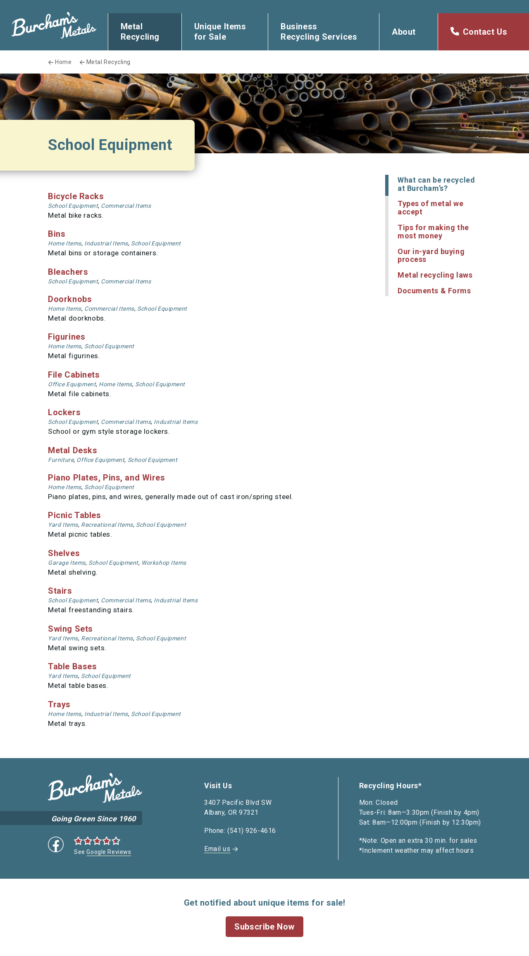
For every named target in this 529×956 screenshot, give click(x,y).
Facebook (56, 844)
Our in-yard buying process (431, 255)
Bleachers (68, 272)
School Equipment (73, 205)
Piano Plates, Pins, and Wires (106, 478)
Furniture (61, 460)
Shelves (64, 553)
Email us (217, 849)
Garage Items (67, 562)
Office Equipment (72, 384)
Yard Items (63, 524)
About (404, 32)
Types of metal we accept (431, 207)
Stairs (60, 591)
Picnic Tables (74, 515)
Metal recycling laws (435, 275)
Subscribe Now (264, 927)
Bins (56, 234)
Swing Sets (70, 629)
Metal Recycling (140, 31)
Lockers (64, 412)
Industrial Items (106, 243)
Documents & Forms (434, 290)
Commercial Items (126, 205)
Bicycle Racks (76, 196)
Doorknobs (70, 299)
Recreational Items (107, 524)
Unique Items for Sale (220, 31)
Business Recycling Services (319, 31)
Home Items (64, 243)
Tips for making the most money (433, 231)
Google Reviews (108, 852)
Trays (59, 704)
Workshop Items (163, 562)
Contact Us (485, 32)
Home (63, 62)
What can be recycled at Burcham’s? (436, 184)
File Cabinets (74, 375)
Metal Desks (72, 450)
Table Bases (72, 666)
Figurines (66, 337)
